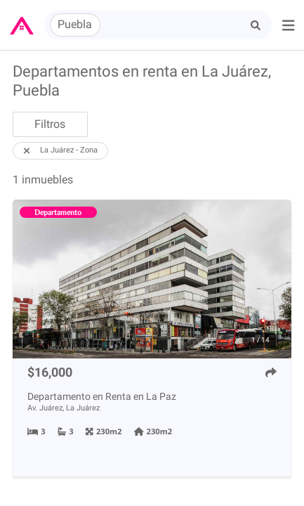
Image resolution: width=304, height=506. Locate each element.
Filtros (49, 124)
